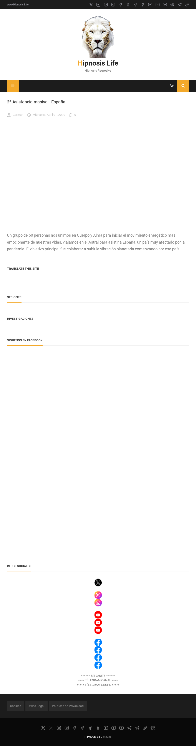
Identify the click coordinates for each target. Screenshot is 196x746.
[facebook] (121, 5)
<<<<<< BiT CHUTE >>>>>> (98, 675)
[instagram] (106, 5)
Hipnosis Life (98, 63)
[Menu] (13, 86)
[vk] (98, 5)
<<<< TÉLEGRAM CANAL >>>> (98, 680)
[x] (91, 5)
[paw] (153, 728)
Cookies (15, 706)
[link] (187, 5)
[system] (172, 86)
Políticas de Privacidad (68, 706)
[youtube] (150, 5)
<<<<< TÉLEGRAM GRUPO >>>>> (98, 685)
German (15, 115)
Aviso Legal (36, 706)
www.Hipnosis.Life (17, 4)
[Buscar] (183, 86)
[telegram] (172, 5)
